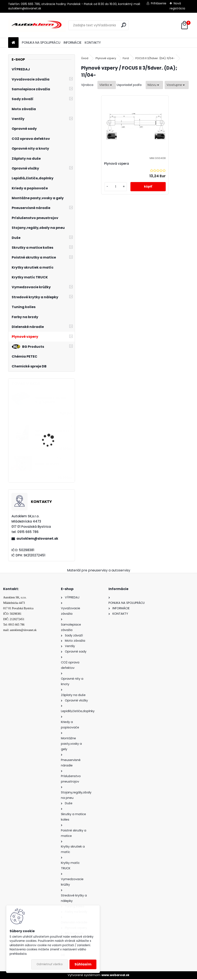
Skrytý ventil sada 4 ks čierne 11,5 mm (52, 433)
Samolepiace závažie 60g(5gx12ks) (50, 400)
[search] (123, 25)
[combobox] (154, 85)
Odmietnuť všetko (50, 964)
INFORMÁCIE (72, 42)
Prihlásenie (158, 3)
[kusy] (120, 190)
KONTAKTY (93, 42)
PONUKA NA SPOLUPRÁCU (41, 42)
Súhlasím (83, 964)
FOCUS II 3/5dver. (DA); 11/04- (155, 58)
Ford (126, 58)
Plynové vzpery (106, 58)
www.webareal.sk (115, 975)
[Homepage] (13, 42)
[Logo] (37, 25)
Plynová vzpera (124, 163)
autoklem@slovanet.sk (37, 538)
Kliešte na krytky (47, 464)
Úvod (84, 58)
